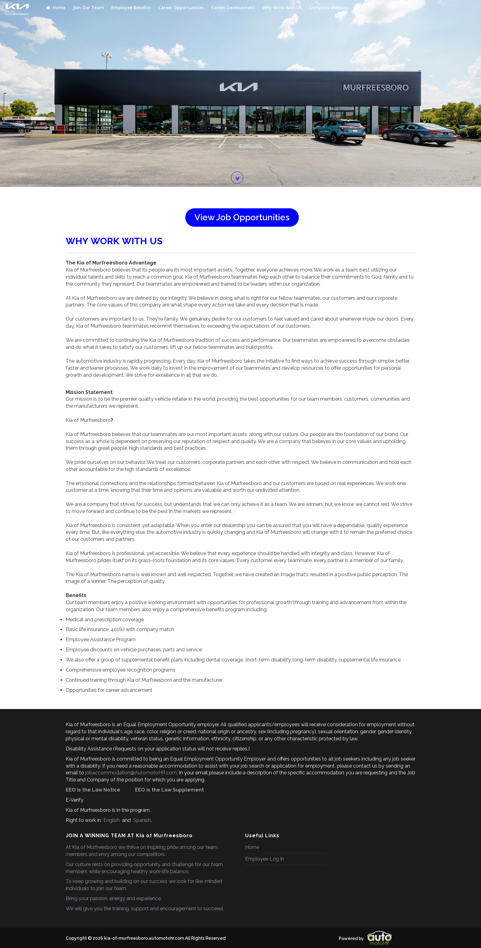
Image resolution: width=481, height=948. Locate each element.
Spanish (141, 820)
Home (55, 7)
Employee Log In (264, 859)
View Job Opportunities (242, 217)
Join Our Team (88, 7)
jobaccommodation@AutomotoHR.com (131, 773)
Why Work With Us (282, 7)
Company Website (328, 7)
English (111, 820)
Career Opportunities (181, 7)
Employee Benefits (131, 7)
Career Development (233, 7)
